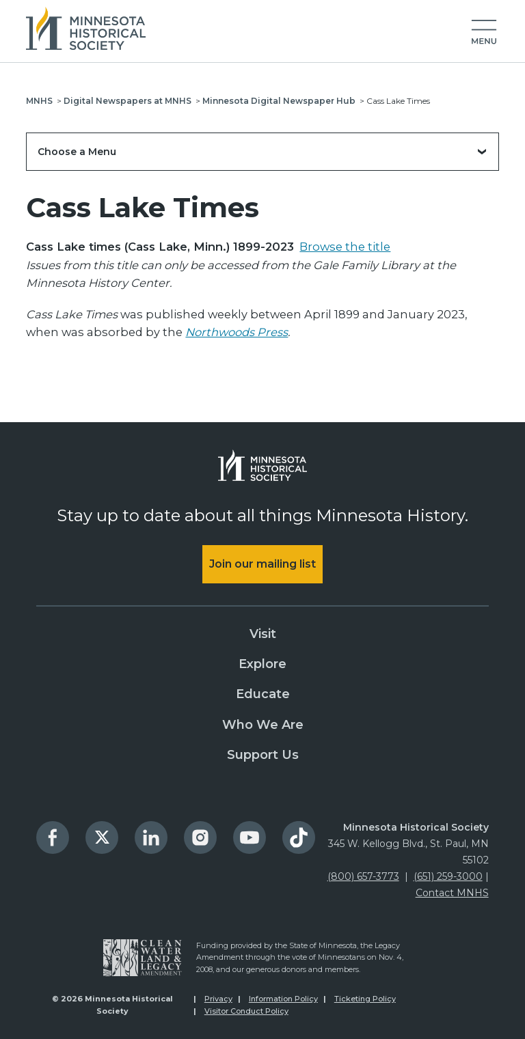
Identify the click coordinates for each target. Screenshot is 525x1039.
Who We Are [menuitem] (263, 724)
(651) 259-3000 (448, 876)
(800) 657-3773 (363, 876)
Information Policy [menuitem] (283, 998)
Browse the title (344, 246)
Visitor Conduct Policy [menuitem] (246, 1011)
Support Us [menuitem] (263, 754)
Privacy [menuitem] (218, 998)
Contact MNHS (452, 893)
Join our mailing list (262, 563)
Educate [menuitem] (263, 694)
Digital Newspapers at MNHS (127, 101)
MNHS (39, 101)
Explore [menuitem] (262, 663)
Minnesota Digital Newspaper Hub (278, 101)
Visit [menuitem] (263, 633)
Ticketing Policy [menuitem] (365, 998)
